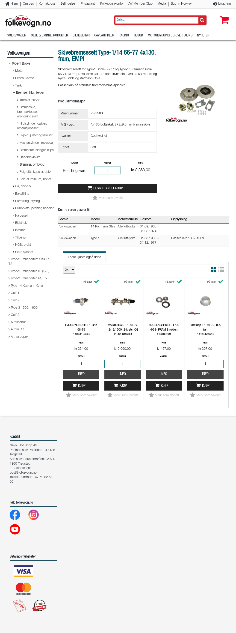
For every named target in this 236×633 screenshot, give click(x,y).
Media (161, 4)
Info (81, 374)
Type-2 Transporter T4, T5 (29, 278)
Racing (124, 35)
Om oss (28, 4)
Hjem (14, 4)
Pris (140, 163)
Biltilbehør (81, 35)
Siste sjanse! (24, 252)
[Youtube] (18, 530)
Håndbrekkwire (30, 157)
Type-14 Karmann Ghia (27, 286)
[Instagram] (37, 516)
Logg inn (224, 4)
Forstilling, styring (27, 201)
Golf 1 (15, 293)
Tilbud (138, 35)
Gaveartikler (104, 35)
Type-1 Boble (21, 64)
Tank (18, 85)
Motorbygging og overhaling (170, 35)
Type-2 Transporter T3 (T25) (30, 271)
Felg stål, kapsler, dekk (35, 172)
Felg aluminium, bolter (35, 179)
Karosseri (21, 216)
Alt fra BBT (18, 329)
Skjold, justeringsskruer (36, 135)
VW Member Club (140, 4)
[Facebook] (18, 516)
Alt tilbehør (18, 322)
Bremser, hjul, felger (30, 93)
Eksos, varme (24, 78)
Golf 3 (15, 315)
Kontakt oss (47, 4)
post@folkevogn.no (23, 473)
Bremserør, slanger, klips (37, 150)
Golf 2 (15, 300)
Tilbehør (21, 237)
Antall (107, 163)
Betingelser (68, 4)
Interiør (20, 230)
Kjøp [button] (82, 386)
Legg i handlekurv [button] (108, 189)
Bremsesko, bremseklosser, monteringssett (27, 112)
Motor (19, 71)
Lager (74, 163)
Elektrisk (21, 223)
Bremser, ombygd (32, 165)
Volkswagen (16, 35)
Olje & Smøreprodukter (49, 35)
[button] (223, 15)
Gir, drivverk (23, 186)
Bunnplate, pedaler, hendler (34, 208)
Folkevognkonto (111, 4)
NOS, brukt (23, 245)
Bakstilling (22, 194)
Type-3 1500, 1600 (24, 308)
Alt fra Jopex (19, 337)
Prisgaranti (88, 4)
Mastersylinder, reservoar (37, 143)
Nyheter (203, 35)
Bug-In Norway (181, 4)
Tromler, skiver (29, 100)
